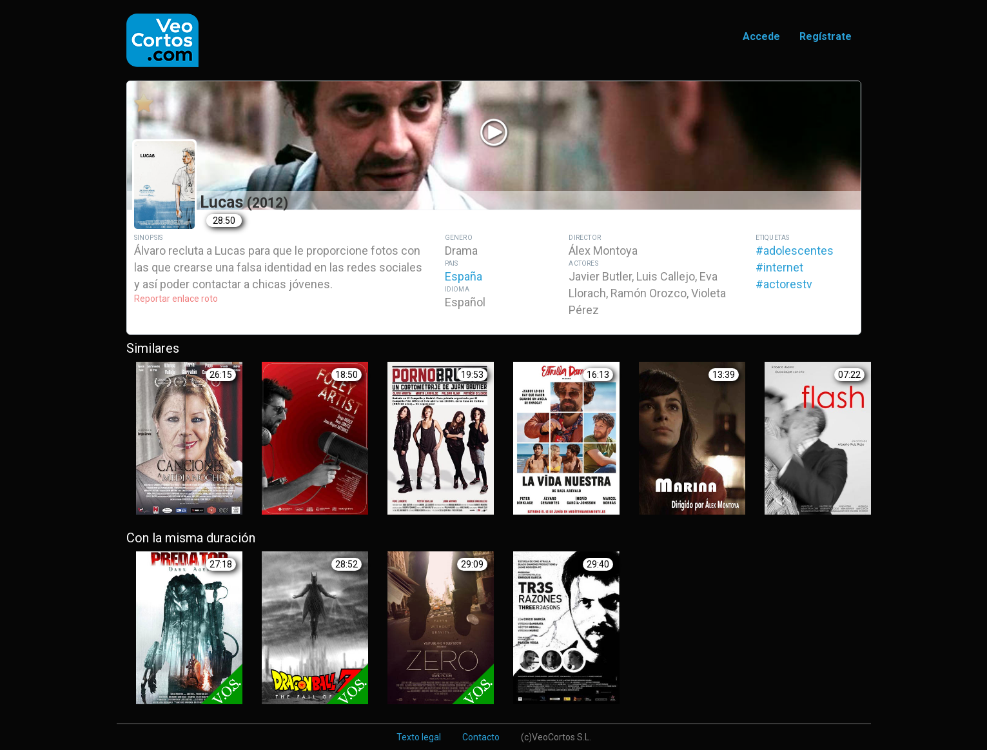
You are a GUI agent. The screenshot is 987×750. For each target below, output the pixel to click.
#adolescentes (795, 250)
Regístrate (825, 36)
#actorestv (784, 284)
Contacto (481, 737)
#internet (779, 267)
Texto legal (418, 737)
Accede (761, 36)
